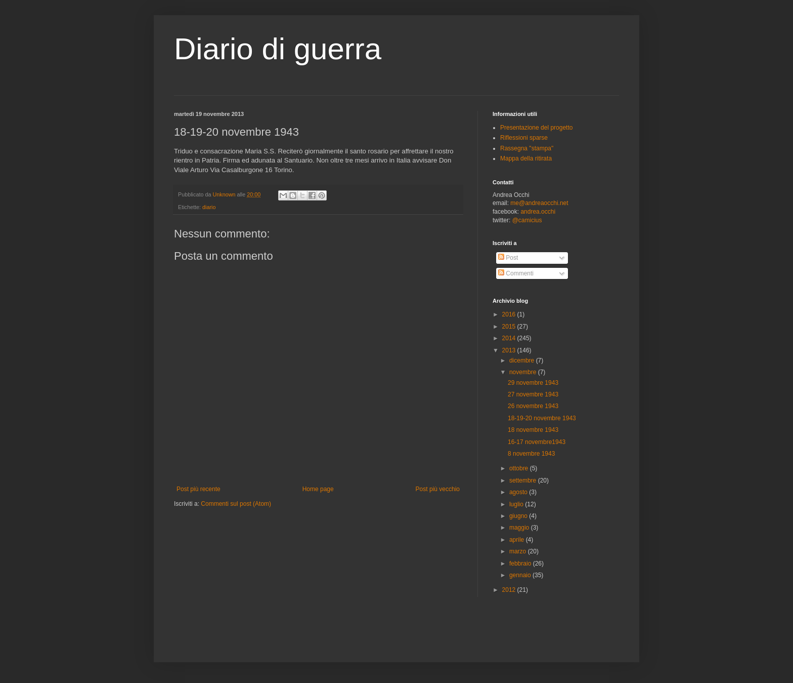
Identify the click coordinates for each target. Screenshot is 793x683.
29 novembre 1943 (533, 382)
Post (508, 257)
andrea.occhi (537, 211)
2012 (509, 589)
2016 (509, 314)
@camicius (527, 220)
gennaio (521, 575)
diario (208, 207)
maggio (520, 527)
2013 (509, 350)
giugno (519, 515)
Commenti (516, 273)
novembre (523, 372)
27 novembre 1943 (533, 394)
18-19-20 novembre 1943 (542, 418)
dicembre (522, 360)
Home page (318, 489)
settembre (523, 480)
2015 (509, 326)
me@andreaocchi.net (539, 203)
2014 (509, 338)
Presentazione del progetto (536, 127)
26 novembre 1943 (533, 406)
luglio (517, 504)
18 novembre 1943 (533, 429)
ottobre (519, 468)
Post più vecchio (438, 489)
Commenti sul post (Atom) (236, 503)
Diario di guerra (277, 49)
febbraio (521, 563)
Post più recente (199, 489)
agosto (519, 492)
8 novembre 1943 (531, 453)
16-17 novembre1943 (536, 442)
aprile (517, 539)
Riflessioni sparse (524, 137)
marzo (518, 551)
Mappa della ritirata (526, 158)
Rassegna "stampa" (526, 148)
